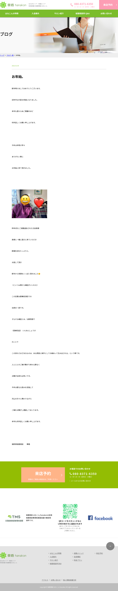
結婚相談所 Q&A (83, 13)
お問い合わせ (106, 13)
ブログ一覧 (10, 55)
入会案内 (35, 13)
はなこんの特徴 (11, 13)
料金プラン (78, 560)
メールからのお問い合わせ (81, 481)
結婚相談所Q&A (55, 563)
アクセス (45, 580)
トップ (2, 55)
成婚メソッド (79, 553)
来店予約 (99, 553)
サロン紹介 (59, 13)
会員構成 (77, 556)
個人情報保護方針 (69, 580)
